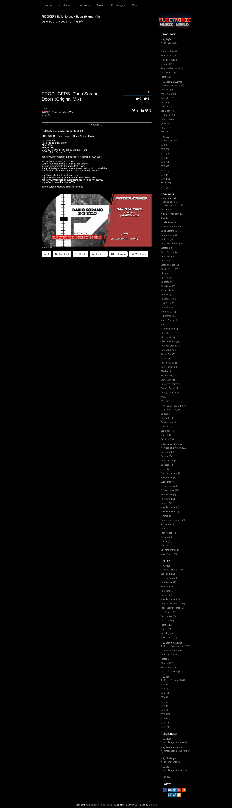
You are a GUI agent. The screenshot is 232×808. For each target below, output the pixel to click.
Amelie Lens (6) (169, 222)
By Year (166, 137)
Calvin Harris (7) (169, 235)
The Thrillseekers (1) (170, 671)
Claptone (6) (167, 248)
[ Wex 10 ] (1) (167, 89)
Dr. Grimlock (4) (169, 422)
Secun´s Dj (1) (167, 439)
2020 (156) (166, 722)
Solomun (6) (167, 375)
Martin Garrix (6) (169, 320)
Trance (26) (166, 541)
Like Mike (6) (167, 307)
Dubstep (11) (167, 464)
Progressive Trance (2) (172, 608)
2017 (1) (164, 710)
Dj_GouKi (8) (167, 418)
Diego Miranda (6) (170, 265)
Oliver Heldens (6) (170, 341)
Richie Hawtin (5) (169, 362)
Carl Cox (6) (167, 239)
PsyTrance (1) (167, 524)
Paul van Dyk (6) (169, 350)
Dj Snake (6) (167, 277)
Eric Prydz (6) (167, 290)
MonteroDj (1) (167, 435)
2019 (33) (165, 718)
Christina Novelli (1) (170, 654)
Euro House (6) (168, 477)
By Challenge (169, 758)
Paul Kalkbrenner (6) (171, 345)
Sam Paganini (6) (169, 367)
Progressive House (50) (173, 520)
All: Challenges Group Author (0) (175, 752)
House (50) (166, 595)
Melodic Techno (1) (170, 511)
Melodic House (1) (169, 59)
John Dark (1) (167, 111)
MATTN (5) (165, 324)
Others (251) (167, 663)
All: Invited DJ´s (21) (170, 409)
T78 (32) (165, 132)
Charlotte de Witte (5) (172, 243)
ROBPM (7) (166, 128)
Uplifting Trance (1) (170, 550)
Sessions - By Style (172, 444)
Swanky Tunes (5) (169, 388)
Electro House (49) (170, 473)
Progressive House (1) (172, 68)
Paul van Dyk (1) (169, 667)
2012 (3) (165, 149)
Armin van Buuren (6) (171, 226)
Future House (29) (170, 490)
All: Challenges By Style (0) (174, 742)
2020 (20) (166, 183)
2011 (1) (164, 688)
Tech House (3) (168, 72)
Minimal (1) (166, 516)
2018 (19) (165, 714)
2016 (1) (164, 705)
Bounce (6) (166, 456)
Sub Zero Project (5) (171, 384)
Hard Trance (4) (168, 586)
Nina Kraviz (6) (168, 337)
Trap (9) (165, 545)
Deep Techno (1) (168, 460)
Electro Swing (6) (169, 578)
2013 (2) (165, 693)
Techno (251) (167, 77)
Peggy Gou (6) (168, 354)
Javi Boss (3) (167, 303)
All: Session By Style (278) (174, 447)
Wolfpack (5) (167, 401)
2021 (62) (165, 187)
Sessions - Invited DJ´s (174, 406)
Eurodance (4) (168, 481)
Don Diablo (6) (168, 286)
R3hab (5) (165, 358)
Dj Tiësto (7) (166, 282)
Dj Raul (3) (166, 413)
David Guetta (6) (169, 252)
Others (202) (167, 119)
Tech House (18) (169, 533)
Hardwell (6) (167, 294)
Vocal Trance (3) (169, 554)
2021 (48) (165, 727)
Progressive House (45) (173, 603)
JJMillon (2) (166, 106)
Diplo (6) (165, 273)
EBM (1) (164, 47)
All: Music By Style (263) (173, 569)
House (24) (166, 503)
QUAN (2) (165, 123)
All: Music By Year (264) (173, 680)
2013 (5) (165, 153)
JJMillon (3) (166, 426)
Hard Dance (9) (168, 582)
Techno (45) (166, 537)
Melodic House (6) (170, 507)
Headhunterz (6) (169, 299)
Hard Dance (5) (168, 494)
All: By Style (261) (169, 42)
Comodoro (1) (167, 98)
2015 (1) (164, 701)
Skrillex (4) (166, 371)
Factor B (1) (166, 659)
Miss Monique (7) (169, 328)
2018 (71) (165, 174)
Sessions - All (169, 198)
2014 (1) (164, 697)
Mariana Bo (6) (168, 311)
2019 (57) (165, 179)
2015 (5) (165, 162)
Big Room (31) (168, 452)
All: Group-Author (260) (172, 85)
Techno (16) (166, 625)
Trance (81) (166, 629)
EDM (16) (165, 469)
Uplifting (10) (167, 633)
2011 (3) (164, 145)
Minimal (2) (166, 64)
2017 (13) (165, 170)
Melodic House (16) (170, 599)
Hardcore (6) (167, 590)
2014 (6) (165, 157)
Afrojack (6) (166, 209)
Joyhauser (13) (168, 115)
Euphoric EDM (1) (169, 51)
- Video (165, 777)
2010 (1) (164, 684)
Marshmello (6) (168, 316)
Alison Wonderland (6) (172, 214)
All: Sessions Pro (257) (172, 205)
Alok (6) (164, 218)
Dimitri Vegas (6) (169, 269)
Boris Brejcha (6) (169, 231)
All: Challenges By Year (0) (174, 770)
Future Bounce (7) (169, 486)
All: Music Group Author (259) (175, 646)
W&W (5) (165, 396)
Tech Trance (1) (168, 620)
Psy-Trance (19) (168, 612)
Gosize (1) (165, 102)
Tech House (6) (168, 616)
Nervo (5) (165, 333)
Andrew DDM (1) (169, 94)
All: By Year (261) (169, 140)
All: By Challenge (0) (171, 762)
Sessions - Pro (170, 202)
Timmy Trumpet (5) (170, 392)
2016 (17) (165, 166)
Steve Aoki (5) (168, 379)
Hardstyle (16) (168, 499)
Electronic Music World (63, 112)
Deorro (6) (166, 260)
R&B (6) (165, 528)
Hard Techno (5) (169, 55)
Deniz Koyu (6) (168, 256)
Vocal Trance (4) (169, 637)
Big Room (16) (168, 573)
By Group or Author (172, 82)
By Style (167, 39)
